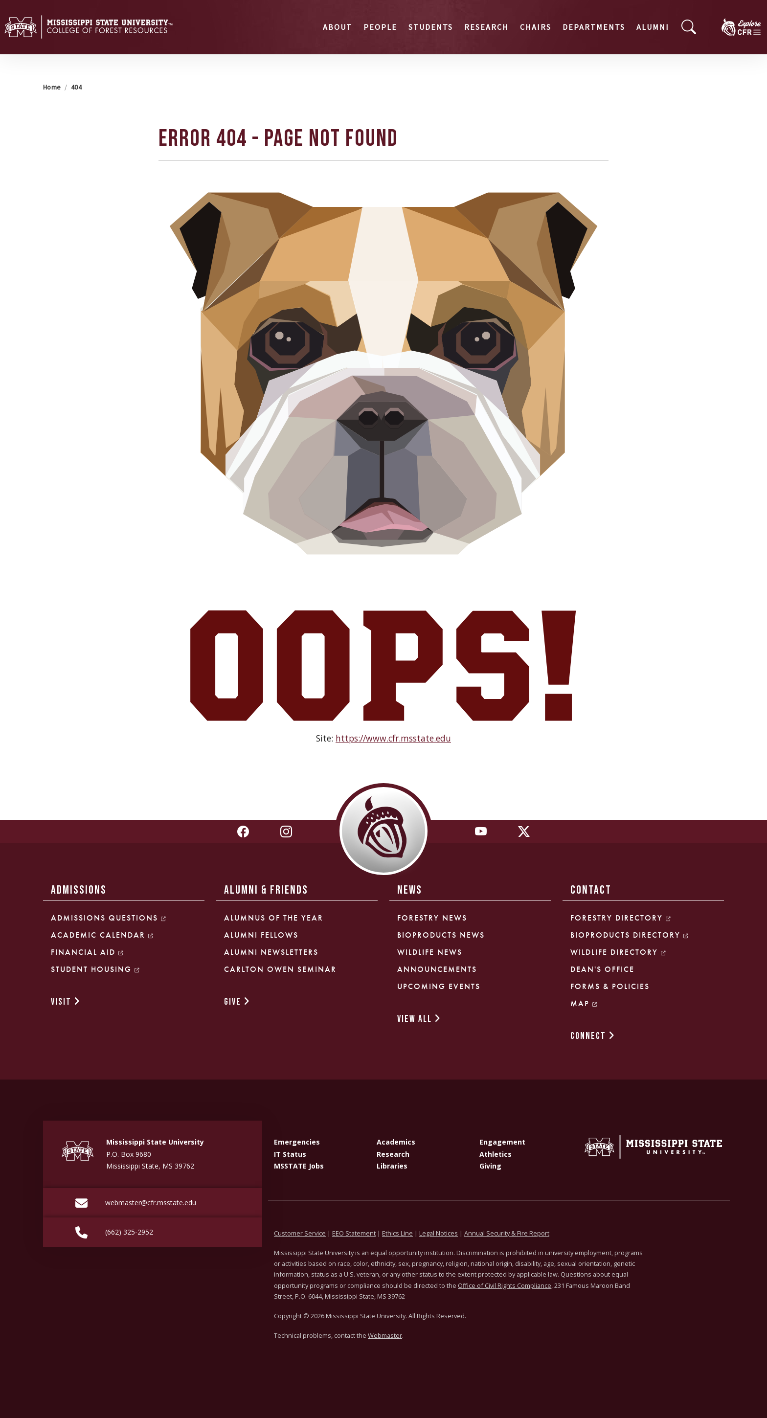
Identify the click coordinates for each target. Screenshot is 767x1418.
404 (76, 87)
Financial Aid (87, 952)
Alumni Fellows (261, 935)
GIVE (237, 1002)
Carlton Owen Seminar (280, 969)
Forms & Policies (610, 986)
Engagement (502, 1142)
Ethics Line (397, 1233)
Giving (490, 1165)
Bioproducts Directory (629, 935)
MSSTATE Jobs (299, 1165)
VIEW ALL (419, 1019)
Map (584, 1003)
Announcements (437, 969)
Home (52, 87)
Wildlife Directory (618, 952)
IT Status (290, 1154)
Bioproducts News (441, 935)
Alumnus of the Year (273, 918)
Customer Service (300, 1233)
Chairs (460, 27)
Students (356, 27)
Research (411, 27)
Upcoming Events (438, 986)
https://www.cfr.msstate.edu (393, 738)
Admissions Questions (109, 918)
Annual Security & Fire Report (506, 1233)
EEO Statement (354, 1233)
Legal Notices (438, 1233)
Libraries (392, 1165)
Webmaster (385, 1335)
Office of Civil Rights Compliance (504, 1285)
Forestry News (432, 918)
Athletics (495, 1154)
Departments (519, 27)
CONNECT (592, 1036)
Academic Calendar (102, 935)
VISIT (66, 1002)
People (305, 27)
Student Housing (95, 969)
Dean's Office (602, 969)
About (262, 27)
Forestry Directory (621, 918)
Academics (396, 1142)
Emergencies (297, 1142)
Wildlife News (429, 952)
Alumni (578, 27)
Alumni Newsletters (271, 952)
